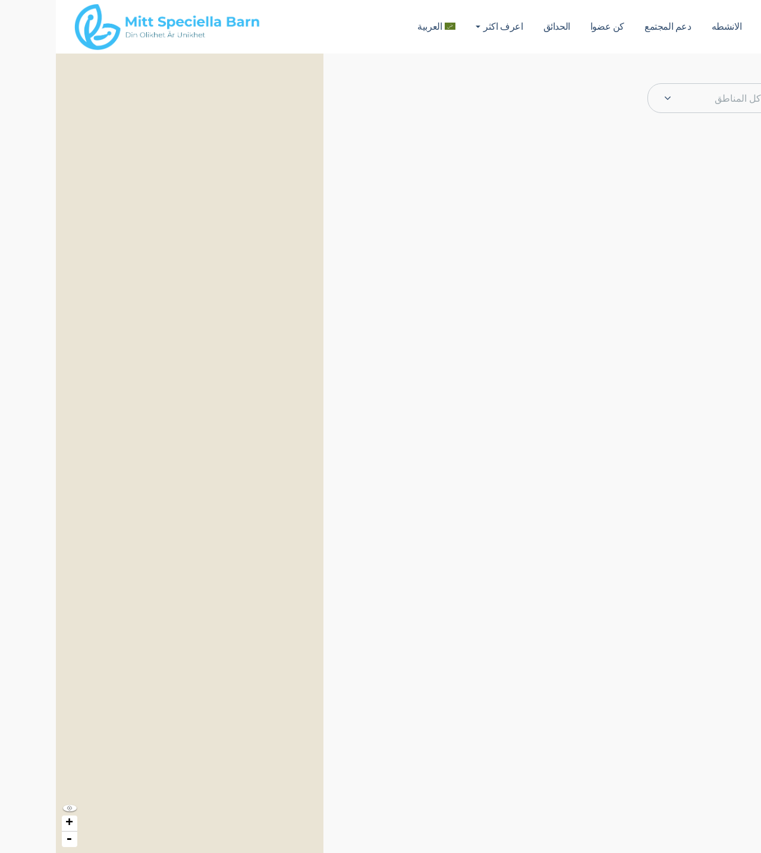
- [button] (13, 839)
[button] (745, 74)
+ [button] (13, 824)
